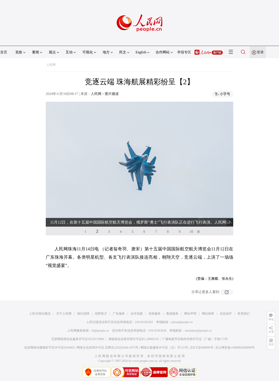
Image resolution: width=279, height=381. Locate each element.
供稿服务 (154, 313)
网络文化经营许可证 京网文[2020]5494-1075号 (108, 347)
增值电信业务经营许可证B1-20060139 (133, 339)
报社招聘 (83, 313)
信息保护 (226, 313)
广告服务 (119, 313)
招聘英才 (101, 313)
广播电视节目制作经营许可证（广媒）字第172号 (195, 339)
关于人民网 (63, 313)
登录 (260, 52)
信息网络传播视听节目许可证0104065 (49, 347)
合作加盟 (137, 313)
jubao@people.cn (182, 322)
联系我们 (244, 313)
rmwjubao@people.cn (198, 330)
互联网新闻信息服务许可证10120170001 (78, 339)
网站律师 (208, 313)
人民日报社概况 (40, 313)
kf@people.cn (100, 330)
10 (191, 231)
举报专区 (184, 52)
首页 (3, 52)
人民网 (51, 64)
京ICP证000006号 (201, 347)
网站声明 (190, 313)
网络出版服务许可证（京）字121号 (164, 347)
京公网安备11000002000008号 (235, 347)
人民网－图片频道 (105, 94)
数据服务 (172, 313)
